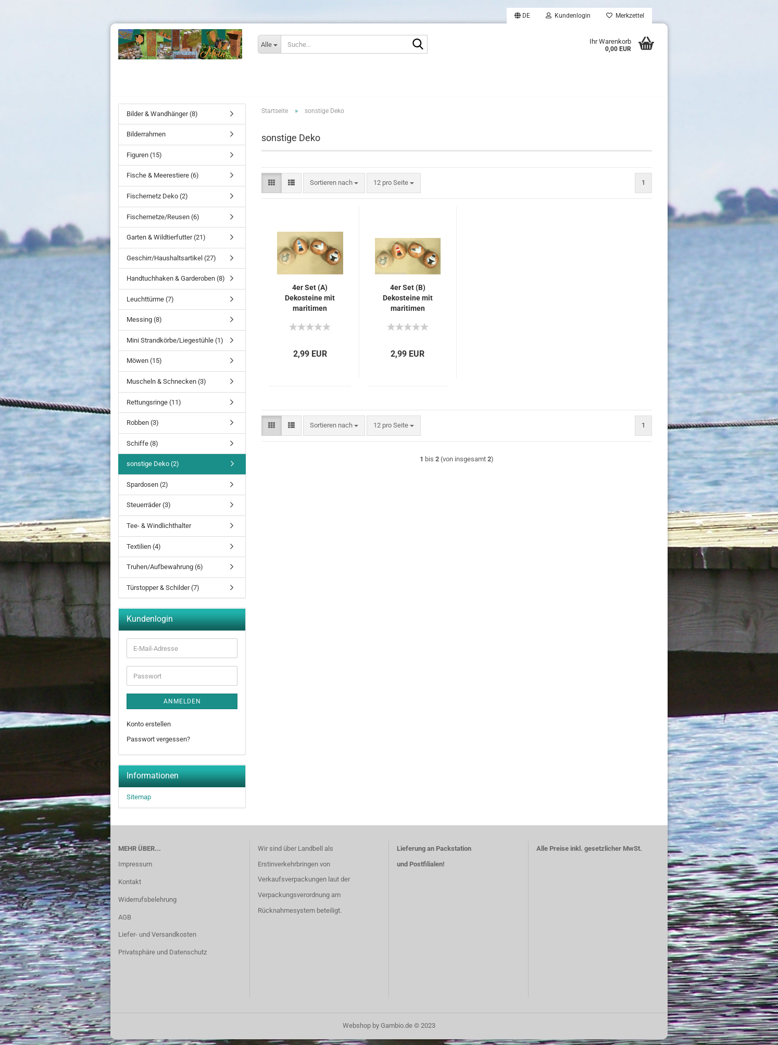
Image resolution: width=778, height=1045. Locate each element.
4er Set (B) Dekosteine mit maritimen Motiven (408, 304)
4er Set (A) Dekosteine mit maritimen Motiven (310, 304)
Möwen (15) (144, 367)
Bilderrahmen (146, 140)
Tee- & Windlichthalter (159, 531)
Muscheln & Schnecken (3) (166, 387)
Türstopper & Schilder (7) (163, 593)
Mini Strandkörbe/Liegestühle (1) (175, 346)
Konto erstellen (149, 730)
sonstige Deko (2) (153, 470)
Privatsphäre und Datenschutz (162, 958)
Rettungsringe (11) (154, 408)
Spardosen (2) (147, 490)
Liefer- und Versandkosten (157, 941)
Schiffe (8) (142, 449)
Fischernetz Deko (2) (157, 202)
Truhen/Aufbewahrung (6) (165, 572)
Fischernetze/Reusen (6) (163, 222)
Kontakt (129, 887)
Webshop (357, 1031)
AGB (124, 923)
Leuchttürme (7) (150, 305)
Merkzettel (625, 15)
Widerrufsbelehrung (147, 905)
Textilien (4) (144, 552)
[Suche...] (269, 44)
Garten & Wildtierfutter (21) (166, 243)
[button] (522, 15)
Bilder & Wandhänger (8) (162, 119)
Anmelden (182, 707)
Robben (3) (143, 428)
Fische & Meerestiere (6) (163, 181)
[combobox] (334, 189)
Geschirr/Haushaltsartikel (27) (171, 264)
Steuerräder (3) (149, 511)
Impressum (135, 870)
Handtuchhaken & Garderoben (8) (176, 284)
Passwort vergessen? (158, 745)
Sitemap (139, 803)
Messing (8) (144, 326)
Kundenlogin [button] (568, 15)
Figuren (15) (144, 161)
